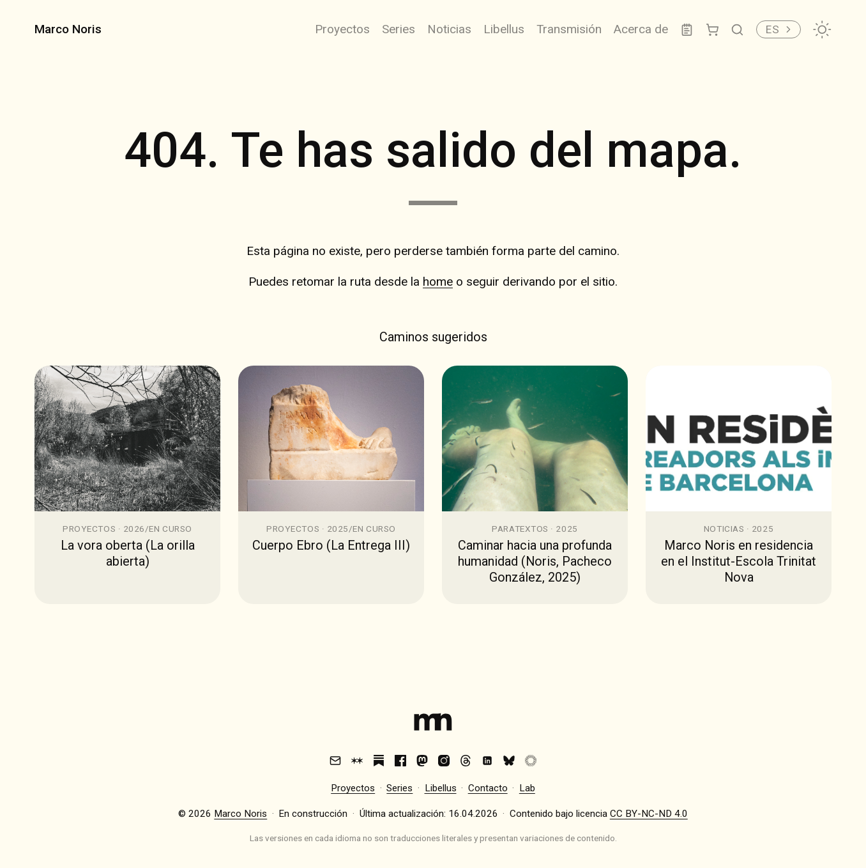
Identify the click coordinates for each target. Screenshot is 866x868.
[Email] (335, 760)
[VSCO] (530, 760)
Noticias (449, 29)
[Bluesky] (509, 760)
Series (398, 29)
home (438, 281)
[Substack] (378, 760)
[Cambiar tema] (822, 29)
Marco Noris (68, 29)
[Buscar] (737, 29)
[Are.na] (357, 760)
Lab (527, 788)
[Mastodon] (422, 760)
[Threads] (465, 760)
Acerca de (641, 29)
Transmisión (569, 29)
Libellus (503, 29)
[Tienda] (712, 29)
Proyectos (342, 29)
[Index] (433, 725)
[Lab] (687, 29)
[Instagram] (443, 760)
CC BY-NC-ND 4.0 (649, 813)
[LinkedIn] (487, 760)
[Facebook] (400, 760)
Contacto (488, 788)
